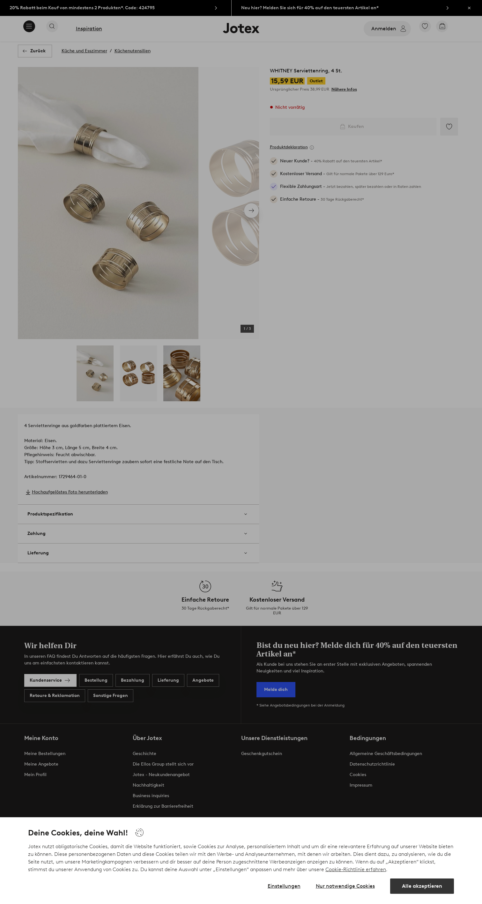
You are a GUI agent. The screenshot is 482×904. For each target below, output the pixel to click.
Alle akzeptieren (422, 886)
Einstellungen (284, 886)
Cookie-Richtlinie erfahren (355, 869)
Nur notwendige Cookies (345, 886)
